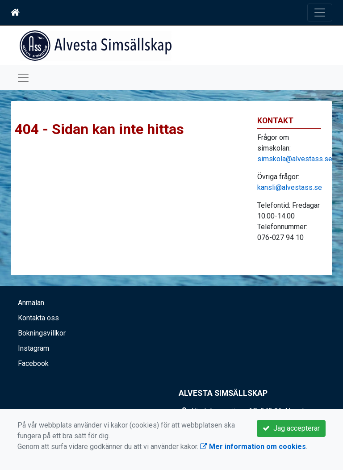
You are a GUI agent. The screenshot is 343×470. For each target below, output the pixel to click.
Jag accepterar (291, 428)
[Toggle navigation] (319, 12)
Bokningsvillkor (42, 333)
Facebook (33, 363)
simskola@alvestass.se (294, 159)
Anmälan (31, 302)
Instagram (33, 348)
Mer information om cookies (253, 446)
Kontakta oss (38, 318)
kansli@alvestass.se (289, 187)
